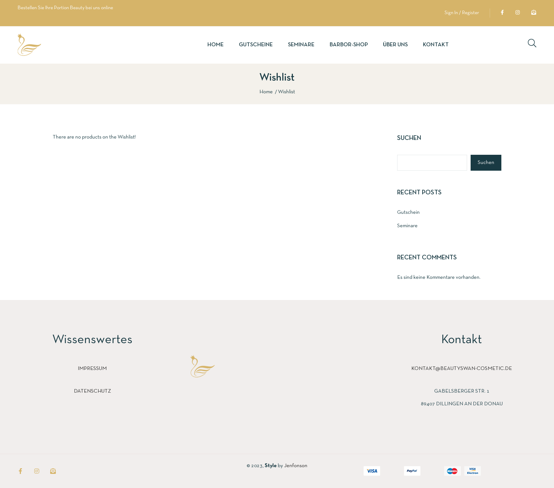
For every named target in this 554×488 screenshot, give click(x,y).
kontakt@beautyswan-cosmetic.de (461, 368)
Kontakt (436, 44)
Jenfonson (295, 465)
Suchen (409, 138)
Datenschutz (92, 391)
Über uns (395, 44)
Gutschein (408, 212)
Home (215, 44)
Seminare (301, 44)
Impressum (92, 368)
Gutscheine (256, 44)
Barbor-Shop (349, 44)
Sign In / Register (461, 13)
